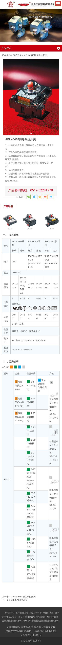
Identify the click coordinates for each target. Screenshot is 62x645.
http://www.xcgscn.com (18, 630)
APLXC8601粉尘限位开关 (23, 596)
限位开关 (17, 55)
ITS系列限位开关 (19, 599)
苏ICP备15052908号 (45, 630)
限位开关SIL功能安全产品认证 (32, 617)
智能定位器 (48, 612)
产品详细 (8, 206)
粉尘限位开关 (22, 612)
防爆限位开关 (36, 612)
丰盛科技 (37, 634)
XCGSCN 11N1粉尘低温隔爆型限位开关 (41, 621)
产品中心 (6, 55)
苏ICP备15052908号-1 (31, 640)
